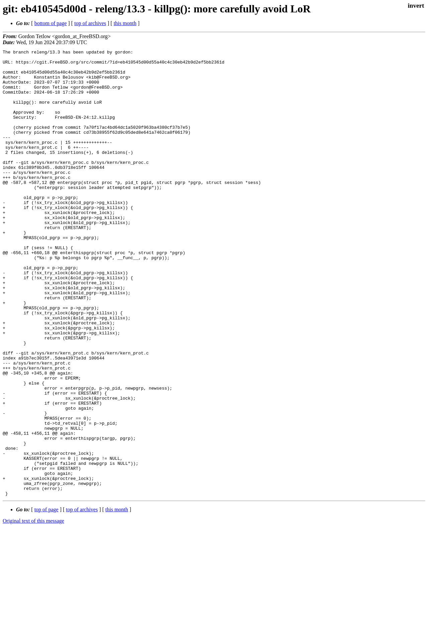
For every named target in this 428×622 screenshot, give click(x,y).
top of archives (90, 23)
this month (125, 23)
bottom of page (50, 23)
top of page (46, 599)
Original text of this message (33, 610)
